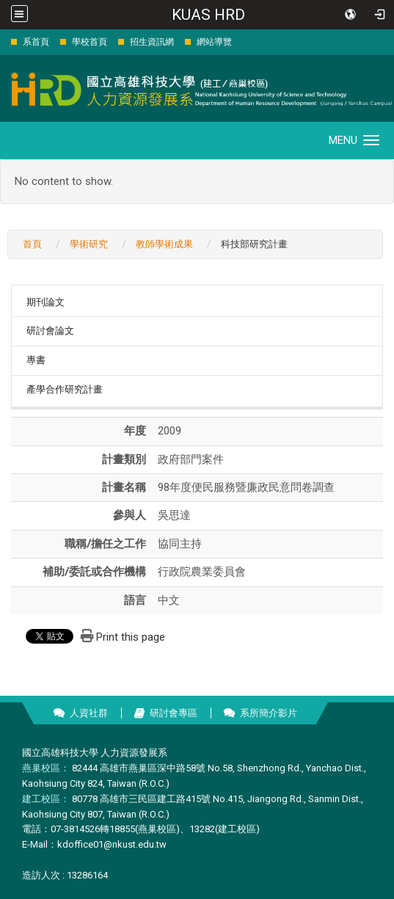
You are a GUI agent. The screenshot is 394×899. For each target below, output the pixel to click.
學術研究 (89, 244)
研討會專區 (173, 713)
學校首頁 (89, 42)
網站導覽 (214, 42)
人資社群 (89, 713)
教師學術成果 (164, 244)
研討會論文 (50, 330)
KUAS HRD (208, 14)
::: (3, 41)
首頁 (32, 244)
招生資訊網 (152, 42)
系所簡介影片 (268, 713)
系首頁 (36, 42)
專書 (35, 359)
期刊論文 (45, 301)
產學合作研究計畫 (64, 389)
